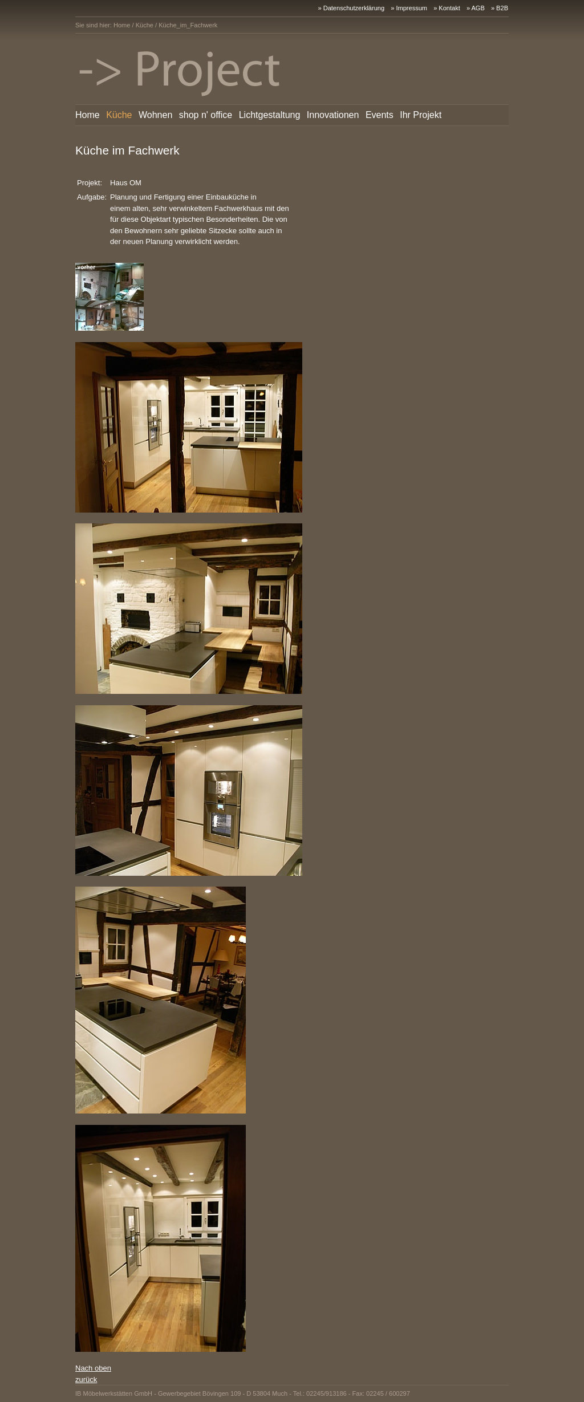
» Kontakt (446, 8)
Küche (144, 25)
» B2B (499, 8)
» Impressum (409, 8)
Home (121, 25)
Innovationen (333, 115)
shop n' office (206, 115)
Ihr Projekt (420, 115)
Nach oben (93, 1368)
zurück (86, 1379)
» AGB (476, 8)
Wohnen (155, 115)
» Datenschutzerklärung (351, 8)
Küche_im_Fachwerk (188, 25)
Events (380, 115)
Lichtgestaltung (270, 115)
